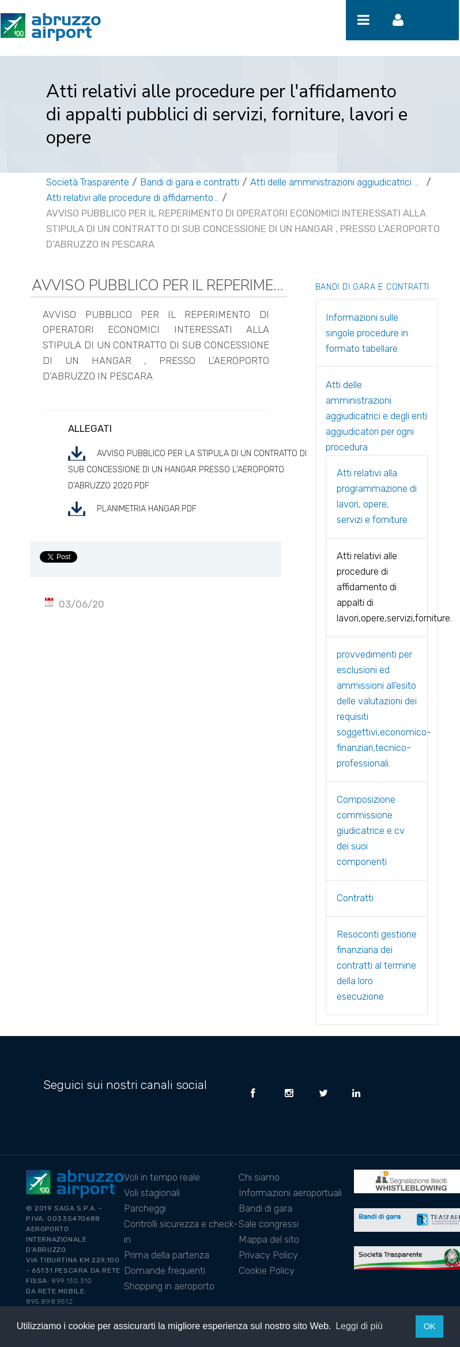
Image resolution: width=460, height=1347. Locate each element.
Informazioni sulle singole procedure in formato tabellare (367, 333)
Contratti (355, 898)
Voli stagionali (152, 1192)
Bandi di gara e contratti (189, 182)
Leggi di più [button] (359, 1326)
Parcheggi (145, 1208)
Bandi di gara (265, 1208)
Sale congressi (269, 1224)
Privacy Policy (268, 1255)
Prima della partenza (166, 1255)
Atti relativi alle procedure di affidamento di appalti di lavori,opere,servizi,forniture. (132, 197)
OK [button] (430, 1326)
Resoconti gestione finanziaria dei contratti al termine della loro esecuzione (377, 965)
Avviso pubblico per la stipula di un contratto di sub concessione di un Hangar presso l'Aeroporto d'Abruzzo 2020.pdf (187, 470)
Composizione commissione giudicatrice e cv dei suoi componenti (371, 830)
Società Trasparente (87, 182)
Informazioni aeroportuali (290, 1192)
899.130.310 (71, 1281)
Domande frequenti (164, 1270)
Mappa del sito (269, 1239)
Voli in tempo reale (162, 1177)
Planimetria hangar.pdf (147, 509)
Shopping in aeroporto (169, 1286)
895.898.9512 (49, 1301)
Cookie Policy (267, 1270)
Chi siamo (259, 1177)
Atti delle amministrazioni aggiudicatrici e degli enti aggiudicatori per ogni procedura (336, 182)
